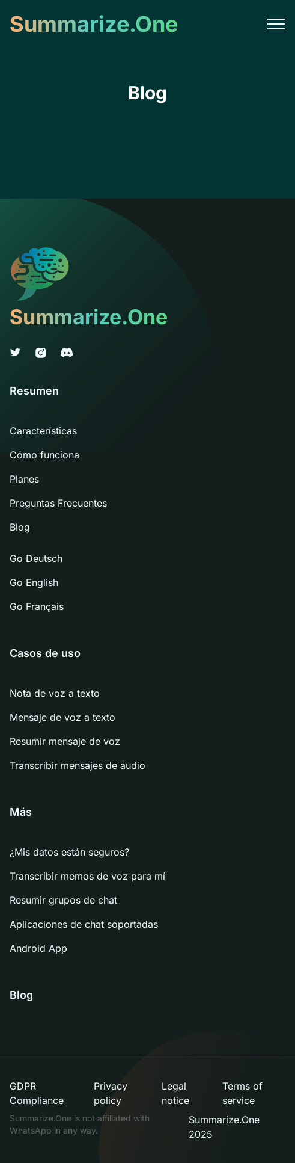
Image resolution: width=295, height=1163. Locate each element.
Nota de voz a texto (55, 693)
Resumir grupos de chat (63, 900)
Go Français (37, 606)
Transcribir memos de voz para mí (87, 876)
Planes (24, 479)
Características (43, 431)
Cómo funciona (44, 455)
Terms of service (242, 1093)
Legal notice (175, 1093)
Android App (38, 948)
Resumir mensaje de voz (65, 741)
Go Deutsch (36, 558)
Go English (34, 582)
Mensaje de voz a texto (62, 717)
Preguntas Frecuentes (58, 503)
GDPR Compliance (37, 1093)
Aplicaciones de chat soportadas (84, 924)
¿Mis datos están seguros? (69, 852)
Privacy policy (110, 1093)
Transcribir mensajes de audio (77, 765)
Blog (20, 527)
